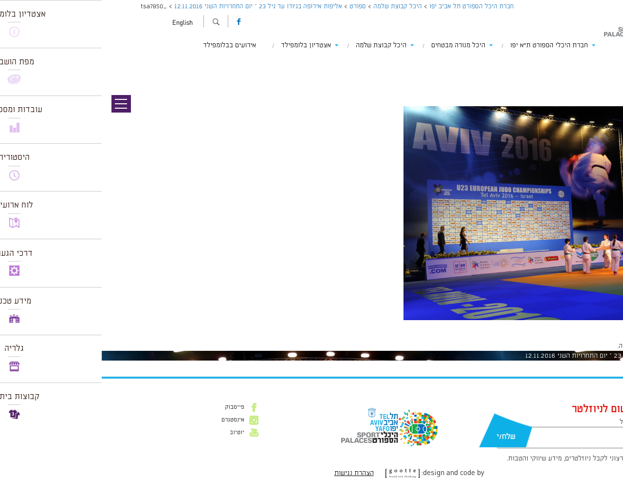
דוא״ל (525, 422)
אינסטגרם (131, 420)
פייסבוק (133, 407)
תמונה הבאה (606, 63)
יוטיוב (135, 433)
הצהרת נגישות (252, 473)
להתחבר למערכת (591, 346)
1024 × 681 (560, 325)
